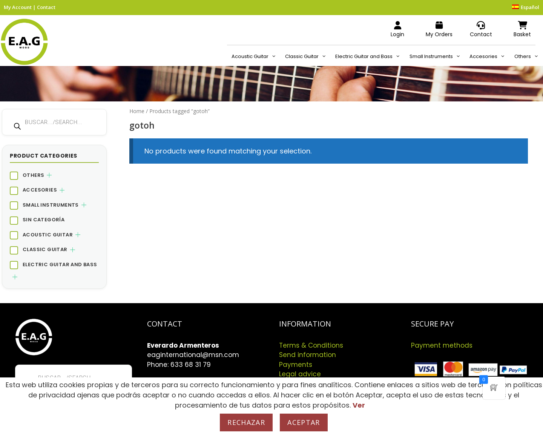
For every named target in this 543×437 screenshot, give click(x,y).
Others (528, 56)
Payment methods (441, 345)
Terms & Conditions (311, 345)
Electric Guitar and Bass (370, 56)
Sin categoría (43, 219)
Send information (307, 354)
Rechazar (246, 422)
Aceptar (303, 422)
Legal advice (300, 374)
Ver (359, 405)
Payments (295, 364)
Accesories (489, 56)
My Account (18, 7)
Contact (46, 7)
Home (136, 111)
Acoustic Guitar (256, 56)
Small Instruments (437, 56)
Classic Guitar (308, 56)
